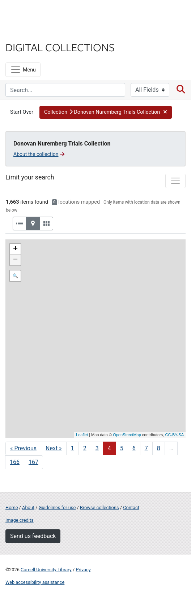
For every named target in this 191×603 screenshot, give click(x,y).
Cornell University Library (46, 569)
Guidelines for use (57, 507)
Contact (131, 507)
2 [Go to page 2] (84, 448)
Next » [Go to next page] (54, 448)
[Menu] (23, 69)
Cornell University (41, 14)
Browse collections (99, 507)
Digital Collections (60, 47)
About (28, 507)
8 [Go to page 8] (158, 448)
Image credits (19, 520)
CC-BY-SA (174, 435)
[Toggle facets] (175, 181)
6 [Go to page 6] (134, 448)
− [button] (15, 260)
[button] (105, 112)
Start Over (21, 112)
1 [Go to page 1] (72, 448)
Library (27, 33)
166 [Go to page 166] (15, 462)
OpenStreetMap (127, 435)
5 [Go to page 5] (121, 448)
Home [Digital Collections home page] (11, 507)
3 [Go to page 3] (97, 448)
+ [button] (15, 249)
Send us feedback (33, 536)
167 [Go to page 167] (33, 462)
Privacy (83, 569)
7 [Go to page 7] (146, 448)
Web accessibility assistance (34, 582)
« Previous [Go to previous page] (23, 448)
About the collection (38, 154)
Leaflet (82, 435)
